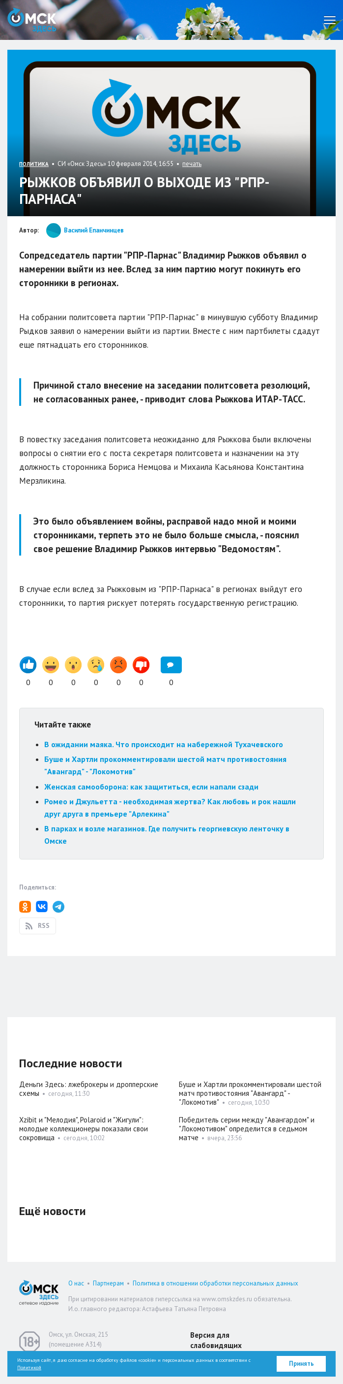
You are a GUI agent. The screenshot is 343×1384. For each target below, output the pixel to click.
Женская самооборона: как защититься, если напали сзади (151, 786)
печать (191, 164)
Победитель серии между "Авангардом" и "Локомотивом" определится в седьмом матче (246, 1128)
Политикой (29, 1367)
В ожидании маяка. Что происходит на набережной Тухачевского (163, 744)
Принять (301, 1363)
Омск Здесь (32, 20)
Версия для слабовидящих (216, 1340)
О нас (76, 1283)
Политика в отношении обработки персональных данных (215, 1283)
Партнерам (108, 1283)
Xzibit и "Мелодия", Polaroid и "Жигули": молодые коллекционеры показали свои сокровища (83, 1128)
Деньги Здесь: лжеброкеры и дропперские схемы (88, 1089)
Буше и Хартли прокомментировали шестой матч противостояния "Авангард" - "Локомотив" (250, 1093)
